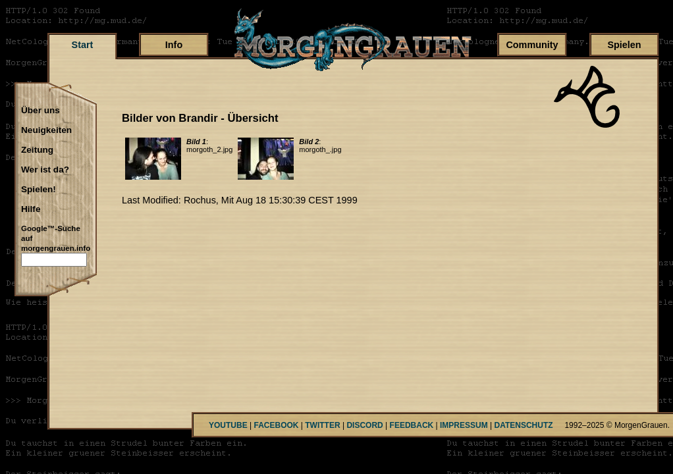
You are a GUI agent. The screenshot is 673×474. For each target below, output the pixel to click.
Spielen (624, 45)
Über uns (40, 110)
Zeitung (37, 150)
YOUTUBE (228, 425)
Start (83, 45)
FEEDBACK (412, 425)
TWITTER (322, 425)
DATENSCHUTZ (524, 425)
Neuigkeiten (46, 130)
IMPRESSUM (464, 425)
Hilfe (30, 209)
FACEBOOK (276, 425)
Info (173, 45)
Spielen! (38, 189)
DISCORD (364, 425)
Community (532, 45)
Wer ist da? (45, 169)
